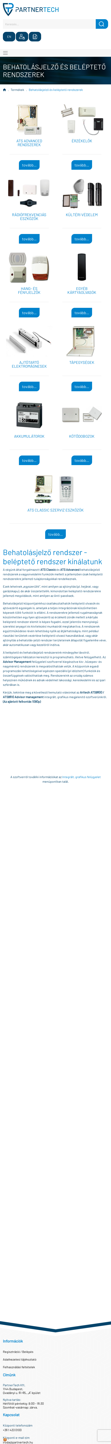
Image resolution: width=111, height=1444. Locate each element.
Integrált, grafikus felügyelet (81, 777)
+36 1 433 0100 (12, 1430)
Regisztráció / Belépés (18, 1351)
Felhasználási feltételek (19, 1367)
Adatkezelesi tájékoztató (19, 1359)
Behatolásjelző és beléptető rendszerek (56, 89)
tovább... (29, 165)
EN (9, 36)
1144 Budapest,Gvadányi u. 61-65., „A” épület (22, 1391)
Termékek (17, 89)
